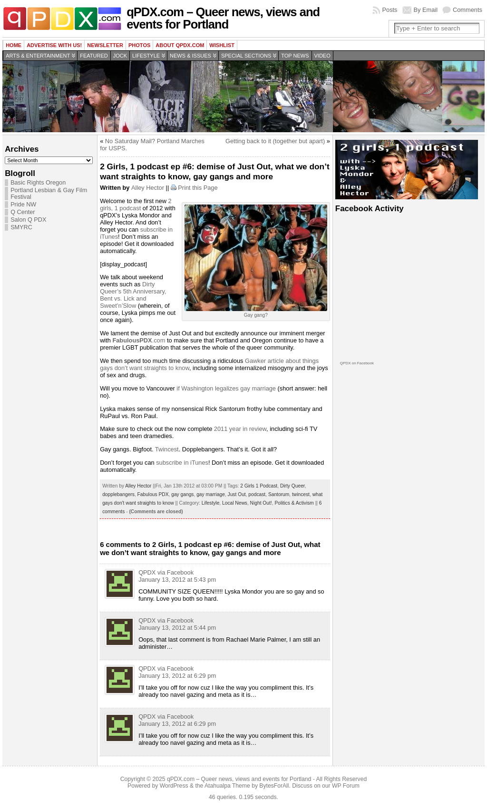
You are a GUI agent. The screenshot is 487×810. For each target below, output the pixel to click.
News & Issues (190, 56)
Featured (93, 56)
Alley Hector (147, 187)
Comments (467, 9)
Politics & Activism (293, 503)
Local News (234, 503)
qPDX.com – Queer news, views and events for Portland (223, 18)
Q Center (22, 212)
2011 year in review (240, 428)
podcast (256, 494)
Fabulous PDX (153, 494)
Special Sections (246, 56)
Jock (120, 56)
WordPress (174, 785)
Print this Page (197, 187)
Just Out (237, 494)
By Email (426, 9)
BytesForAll (274, 785)
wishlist (221, 45)
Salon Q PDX (28, 219)
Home (13, 45)
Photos (139, 45)
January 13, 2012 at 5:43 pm (177, 579)
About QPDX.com (180, 45)
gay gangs (182, 494)
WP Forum (346, 785)
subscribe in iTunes (182, 462)
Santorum (278, 494)
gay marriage (210, 494)
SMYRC (21, 227)
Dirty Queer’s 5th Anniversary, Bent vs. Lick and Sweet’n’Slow (133, 295)
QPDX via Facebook (166, 572)
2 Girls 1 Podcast (258, 485)
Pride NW (23, 204)
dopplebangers (118, 494)
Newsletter (105, 45)
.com (138, 340)
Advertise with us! (54, 45)
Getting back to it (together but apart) (275, 141)
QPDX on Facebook (357, 363)
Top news (295, 56)
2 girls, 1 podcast (136, 204)
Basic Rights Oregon (38, 182)
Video (322, 56)
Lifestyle (146, 56)
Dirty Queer (292, 485)
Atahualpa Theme (227, 785)
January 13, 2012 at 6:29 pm (177, 675)
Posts (389, 9)
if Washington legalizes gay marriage (226, 388)
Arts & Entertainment (38, 56)
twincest (301, 494)
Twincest (167, 449)
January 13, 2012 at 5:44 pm (177, 627)
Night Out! (261, 503)
